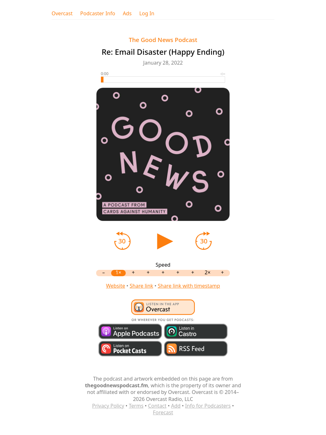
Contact (157, 405)
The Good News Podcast (163, 40)
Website (115, 285)
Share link (141, 285)
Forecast (163, 412)
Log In (146, 13)
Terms (136, 405)
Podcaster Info (97, 13)
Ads (127, 13)
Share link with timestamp (189, 285)
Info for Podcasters (207, 405)
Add (176, 405)
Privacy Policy (108, 405)
